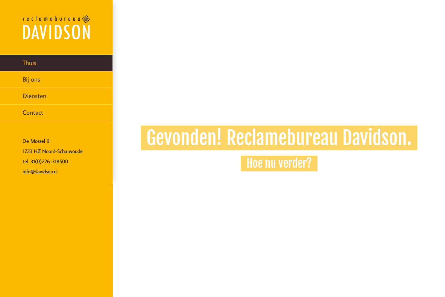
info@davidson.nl (40, 171)
